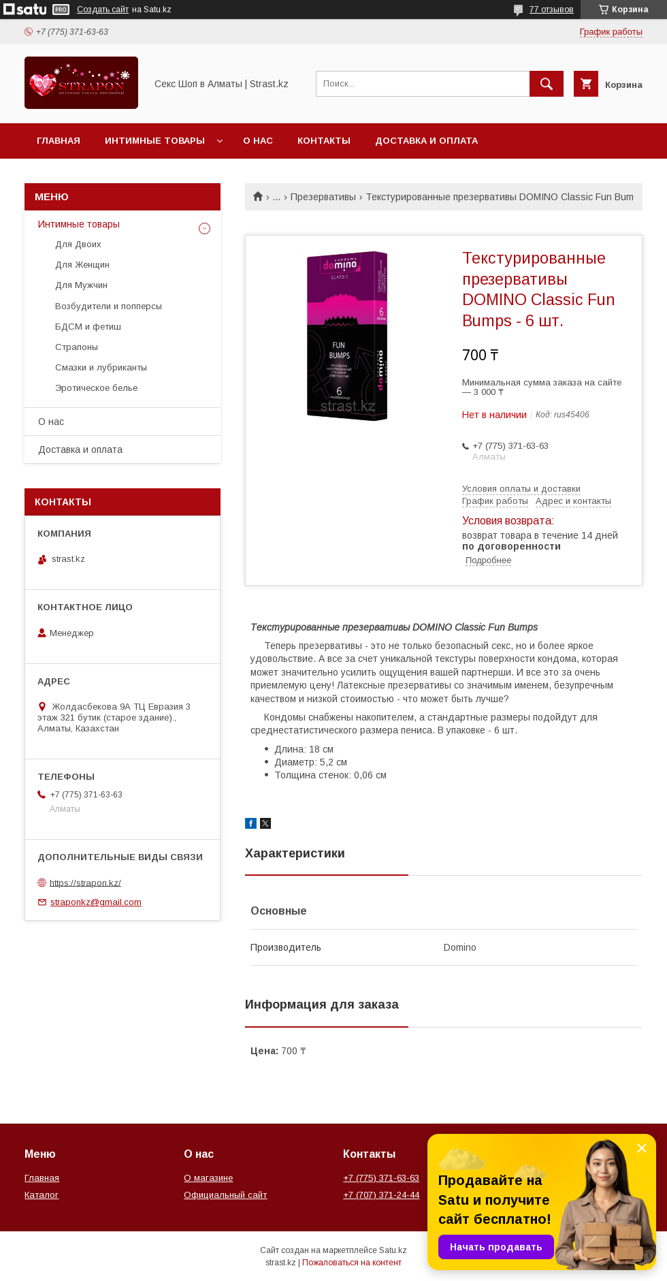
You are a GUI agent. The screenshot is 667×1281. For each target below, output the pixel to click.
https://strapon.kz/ (85, 882)
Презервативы (323, 196)
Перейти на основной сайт (111, 176)
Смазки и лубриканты (101, 367)
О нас (258, 141)
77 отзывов (552, 9)
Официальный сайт (225, 1195)
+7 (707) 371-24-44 (381, 1195)
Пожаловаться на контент (352, 1262)
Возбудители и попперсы (108, 306)
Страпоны (76, 347)
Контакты (324, 141)
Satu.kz (393, 1250)
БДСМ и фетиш (88, 326)
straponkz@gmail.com (96, 902)
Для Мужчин (81, 285)
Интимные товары (155, 141)
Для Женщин (82, 264)
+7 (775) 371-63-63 (381, 1178)
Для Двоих (78, 244)
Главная (58, 141)
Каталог (42, 1195)
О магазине (208, 1178)
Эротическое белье (96, 388)
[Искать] (547, 84)
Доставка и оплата (426, 141)
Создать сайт (103, 9)
